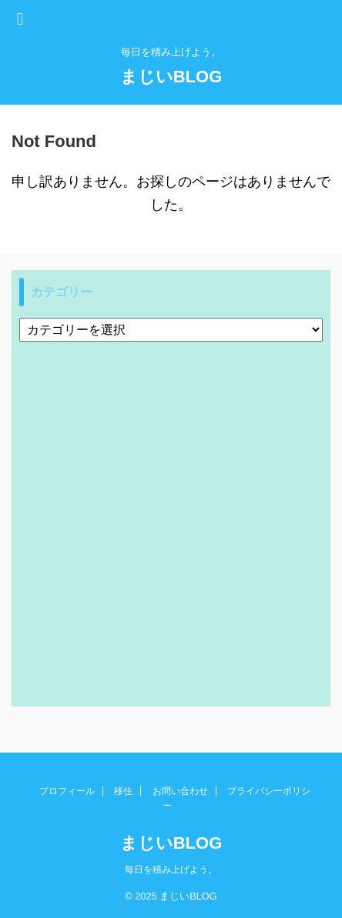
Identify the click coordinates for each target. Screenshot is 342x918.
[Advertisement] (171, 520)
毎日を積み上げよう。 (171, 869)
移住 (123, 791)
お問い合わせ (180, 791)
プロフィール (67, 791)
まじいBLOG (171, 76)
